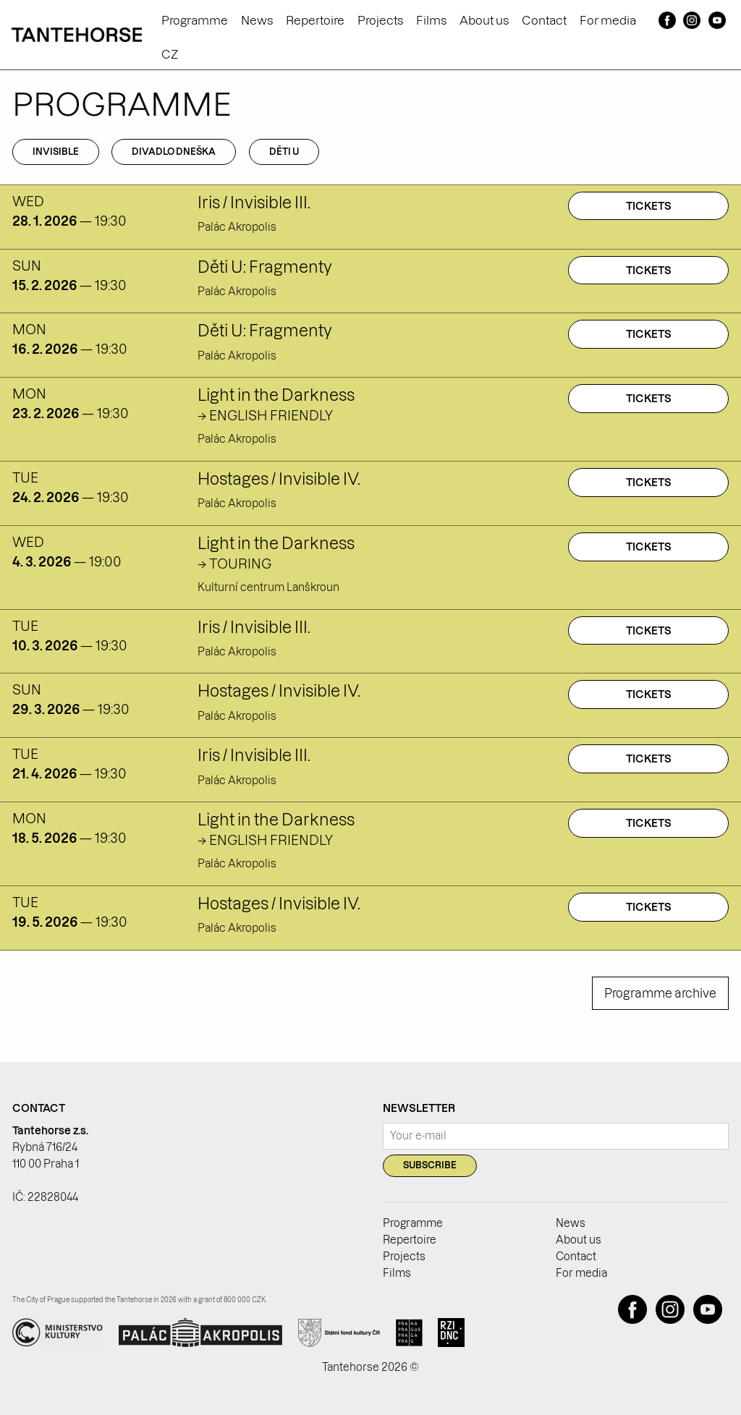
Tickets (649, 206)
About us (484, 20)
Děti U (284, 151)
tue (25, 478)
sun (26, 266)
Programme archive (660, 993)
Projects (380, 20)
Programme (194, 20)
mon (29, 329)
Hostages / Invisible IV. (279, 479)
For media (608, 20)
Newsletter (419, 1108)
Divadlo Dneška (174, 151)
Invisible (56, 151)
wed (28, 201)
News (257, 20)
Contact (544, 20)
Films (431, 20)
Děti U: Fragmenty (265, 267)
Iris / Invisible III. (254, 202)
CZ (169, 54)
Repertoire (315, 20)
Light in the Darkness (276, 395)
